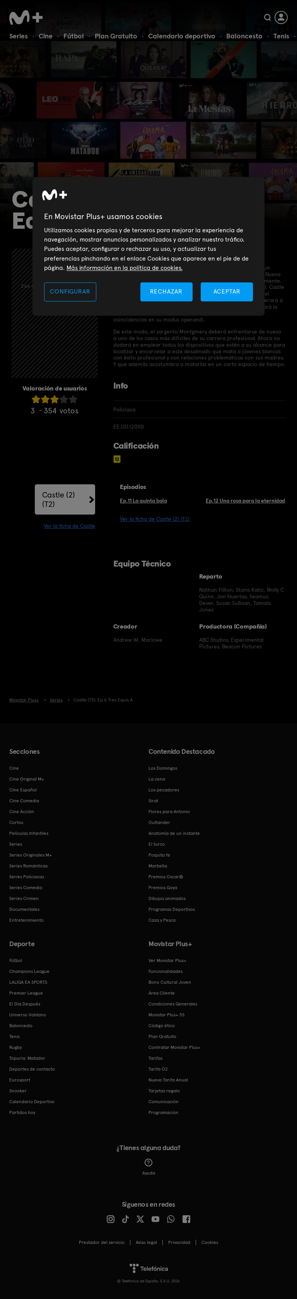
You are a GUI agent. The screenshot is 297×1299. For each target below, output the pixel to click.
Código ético (161, 1025)
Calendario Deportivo (32, 1101)
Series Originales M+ (30, 855)
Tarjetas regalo (164, 1090)
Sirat (153, 800)
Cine (46, 36)
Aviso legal (146, 1242)
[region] (148, 246)
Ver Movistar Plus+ (167, 960)
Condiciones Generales (172, 1004)
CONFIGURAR (70, 291)
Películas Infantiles (28, 833)
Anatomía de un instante (174, 833)
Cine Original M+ (26, 779)
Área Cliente (161, 993)
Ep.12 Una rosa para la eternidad (245, 500)
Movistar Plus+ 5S (166, 1014)
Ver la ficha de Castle (69, 526)
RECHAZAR (166, 291)
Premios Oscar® (165, 876)
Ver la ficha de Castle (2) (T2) (154, 519)
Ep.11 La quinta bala (143, 500)
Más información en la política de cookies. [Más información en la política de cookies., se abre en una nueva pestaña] (125, 267)
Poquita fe (159, 855)
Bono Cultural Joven (169, 982)
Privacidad (179, 1242)
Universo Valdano (27, 1014)
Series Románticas (28, 866)
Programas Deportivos (171, 909)
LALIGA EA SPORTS (28, 982)
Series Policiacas (26, 876)
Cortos (16, 822)
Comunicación (163, 1101)
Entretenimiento (26, 920)
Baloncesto (244, 36)
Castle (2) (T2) (58, 499)
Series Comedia (25, 887)
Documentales (24, 909)
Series (18, 36)
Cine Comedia (24, 800)
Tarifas (155, 1058)
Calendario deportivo (181, 36)
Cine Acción (21, 811)
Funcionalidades (165, 971)
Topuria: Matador (27, 1058)
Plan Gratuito (116, 36)
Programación (163, 1112)
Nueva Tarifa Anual (168, 1080)
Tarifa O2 (158, 1069)
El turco (156, 844)
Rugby (15, 1047)
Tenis (281, 36)
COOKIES (209, 1242)
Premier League (26, 993)
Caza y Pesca (162, 920)
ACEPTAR (227, 291)
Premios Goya (162, 887)
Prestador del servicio (102, 1242)
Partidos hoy (22, 1112)
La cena (156, 779)
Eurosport (19, 1080)
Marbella (157, 866)
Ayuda (148, 1167)
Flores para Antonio (169, 811)
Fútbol (73, 36)
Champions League (29, 971)
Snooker (18, 1090)
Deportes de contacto (32, 1069)
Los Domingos (162, 768)
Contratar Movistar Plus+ (174, 1047)
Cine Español (23, 790)
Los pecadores (163, 790)
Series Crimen (24, 898)
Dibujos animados (167, 898)
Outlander (159, 822)
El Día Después (24, 1004)
